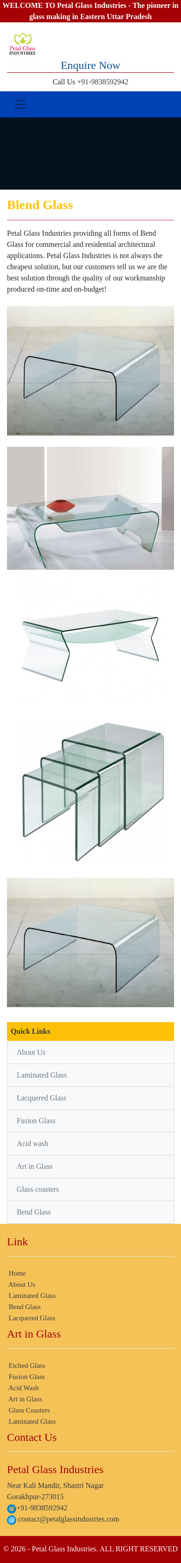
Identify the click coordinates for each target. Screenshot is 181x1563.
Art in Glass (34, 1166)
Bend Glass (34, 1212)
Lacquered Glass (41, 1098)
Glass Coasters (28, 1410)
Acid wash (32, 1143)
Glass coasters (38, 1189)
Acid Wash (23, 1388)
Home (16, 1273)
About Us (31, 1052)
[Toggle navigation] (20, 104)
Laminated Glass (42, 1075)
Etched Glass (26, 1365)
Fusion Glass (36, 1121)
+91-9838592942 (102, 82)
